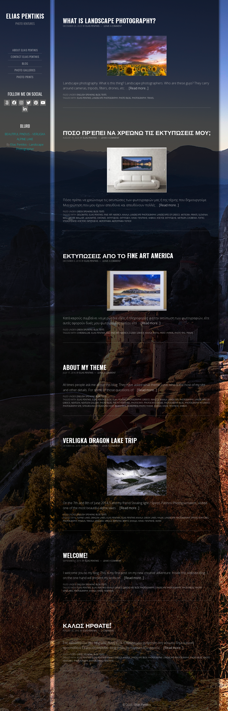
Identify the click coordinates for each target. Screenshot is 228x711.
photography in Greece (197, 402)
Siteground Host (105, 406)
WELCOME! (75, 555)
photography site (72, 406)
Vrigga (108, 521)
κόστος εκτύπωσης (166, 218)
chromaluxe (83, 332)
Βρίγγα (126, 521)
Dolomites (82, 214)
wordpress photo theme (140, 406)
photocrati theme (153, 402)
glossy (132, 332)
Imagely (155, 399)
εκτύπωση (125, 218)
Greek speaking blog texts (90, 211)
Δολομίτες (90, 218)
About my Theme (84, 367)
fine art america (112, 214)
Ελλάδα (158, 406)
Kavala (125, 214)
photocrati (137, 402)
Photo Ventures (121, 402)
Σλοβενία (192, 218)
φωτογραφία (105, 221)
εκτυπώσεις (113, 218)
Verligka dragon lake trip (100, 440)
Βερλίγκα (117, 521)
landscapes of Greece (168, 214)
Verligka (99, 521)
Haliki (160, 517)
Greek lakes (150, 517)
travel (150, 98)
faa (108, 332)
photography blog (174, 402)
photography (139, 98)
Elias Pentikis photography (127, 399)
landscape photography (105, 98)
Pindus (81, 521)
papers (170, 332)
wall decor (69, 218)
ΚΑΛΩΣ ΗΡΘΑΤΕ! (87, 625)
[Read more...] (138, 88)
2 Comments (107, 630)
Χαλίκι (158, 521)
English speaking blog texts (91, 94)
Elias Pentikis (25, 15)
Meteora (185, 214)
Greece (140, 332)
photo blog (125, 98)
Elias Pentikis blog (102, 399)
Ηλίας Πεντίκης (139, 218)
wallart (80, 218)
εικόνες (101, 218)
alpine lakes (83, 517)
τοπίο (201, 218)
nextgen (75, 402)
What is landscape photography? (109, 20)
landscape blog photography (138, 587)
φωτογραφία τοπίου (121, 221)
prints (194, 214)
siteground (88, 406)
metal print (159, 332)
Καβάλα (152, 218)
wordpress (120, 406)
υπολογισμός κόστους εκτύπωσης (80, 221)
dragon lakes (98, 517)
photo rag (179, 332)
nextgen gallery (90, 402)
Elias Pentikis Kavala (132, 517)
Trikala (90, 521)
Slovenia (203, 214)
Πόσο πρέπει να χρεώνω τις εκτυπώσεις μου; (137, 132)
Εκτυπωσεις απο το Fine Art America (118, 255)
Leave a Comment (113, 26)
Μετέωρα (181, 218)
